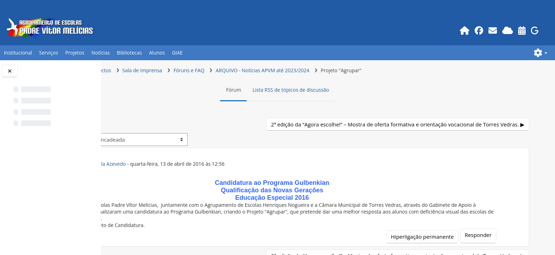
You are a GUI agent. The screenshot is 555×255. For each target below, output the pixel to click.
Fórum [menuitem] (280, 89)
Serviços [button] (48, 52)
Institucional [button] (18, 52)
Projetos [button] (74, 52)
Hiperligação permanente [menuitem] (432, 236)
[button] (540, 52)
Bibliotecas (129, 52)
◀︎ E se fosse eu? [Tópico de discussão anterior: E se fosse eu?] (143, 124)
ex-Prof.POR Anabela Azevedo (184, 163)
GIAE (177, 52)
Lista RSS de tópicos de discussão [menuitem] (337, 89)
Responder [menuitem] (488, 234)
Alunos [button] (157, 52)
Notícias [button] (100, 52)
